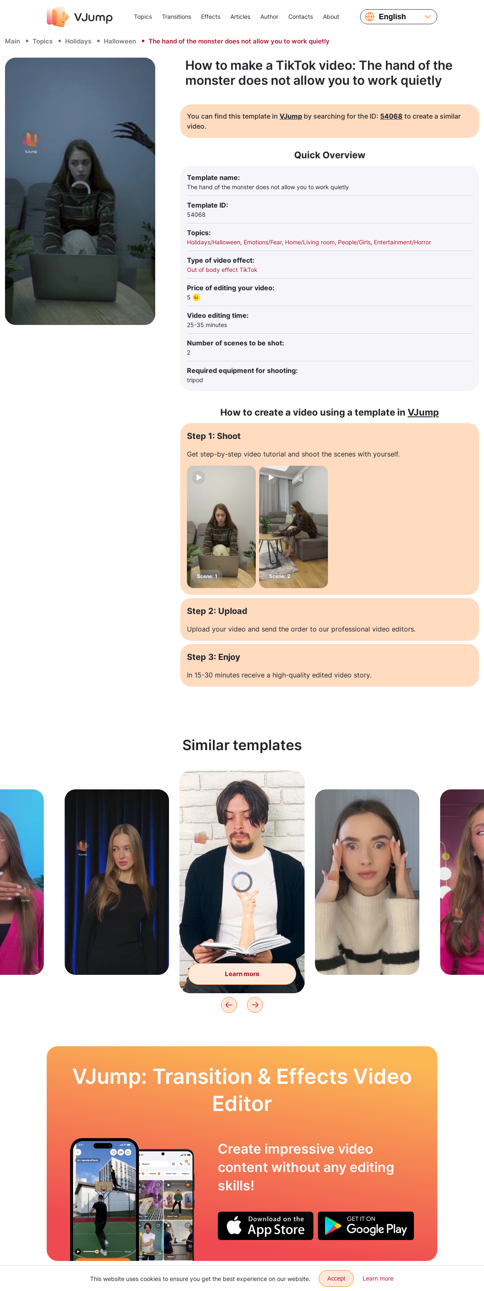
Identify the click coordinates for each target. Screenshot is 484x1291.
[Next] (255, 1005)
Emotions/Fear (263, 242)
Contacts (300, 16)
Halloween (120, 41)
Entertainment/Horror (402, 242)
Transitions (176, 16)
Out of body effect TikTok (222, 269)
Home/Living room (310, 242)
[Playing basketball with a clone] (104, 1199)
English (392, 17)
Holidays (78, 41)
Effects (210, 16)
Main (12, 41)
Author (269, 16)
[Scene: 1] (221, 527)
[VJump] (80, 16)
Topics (143, 16)
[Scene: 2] (293, 527)
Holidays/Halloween (213, 242)
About (331, 16)
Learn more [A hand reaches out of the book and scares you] (242, 974)
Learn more (378, 1278)
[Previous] (229, 1005)
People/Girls (354, 242)
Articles (240, 16)
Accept (336, 1278)
